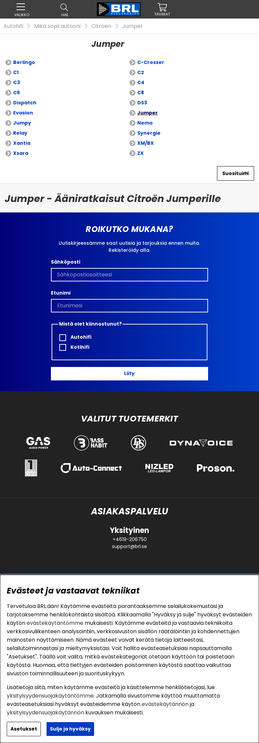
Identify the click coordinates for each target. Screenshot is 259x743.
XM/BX (145, 143)
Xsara (20, 153)
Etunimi (60, 293)
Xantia (21, 143)
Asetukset (23, 728)
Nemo (145, 123)
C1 (16, 72)
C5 (16, 92)
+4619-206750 (130, 539)
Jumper (132, 26)
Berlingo (24, 62)
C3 (16, 82)
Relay (20, 133)
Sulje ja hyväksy (70, 728)
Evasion (23, 112)
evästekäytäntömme (55, 623)
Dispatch (24, 102)
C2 (140, 72)
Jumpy (22, 123)
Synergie (149, 133)
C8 (140, 92)
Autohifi (13, 26)
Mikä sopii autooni (57, 26)
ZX (140, 153)
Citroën (101, 26)
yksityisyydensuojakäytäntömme (50, 696)
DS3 (142, 102)
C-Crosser (150, 62)
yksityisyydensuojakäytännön (45, 712)
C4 (140, 82)
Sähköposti (65, 262)
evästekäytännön (165, 704)
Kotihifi (74, 347)
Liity (129, 373)
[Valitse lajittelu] (235, 173)
